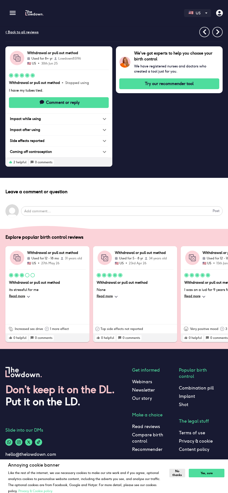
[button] (59, 119)
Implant (187, 396)
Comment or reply (59, 102)
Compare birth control (147, 438)
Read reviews (146, 426)
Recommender (147, 449)
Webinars (142, 382)
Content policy (194, 449)
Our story (142, 398)
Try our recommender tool (169, 83)
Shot (183, 404)
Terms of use (192, 433)
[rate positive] (10, 162)
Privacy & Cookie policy (35, 491)
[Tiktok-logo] (38, 442)
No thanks (177, 473)
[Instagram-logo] (18, 442)
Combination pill (196, 388)
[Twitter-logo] (28, 442)
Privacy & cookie (196, 441)
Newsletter (143, 390)
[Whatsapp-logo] (9, 442)
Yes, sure (207, 473)
